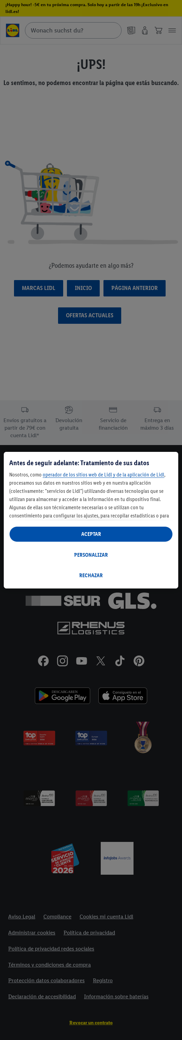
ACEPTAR (91, 534)
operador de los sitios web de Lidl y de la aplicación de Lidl (103, 474)
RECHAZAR (91, 575)
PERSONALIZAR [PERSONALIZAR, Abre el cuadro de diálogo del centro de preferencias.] (91, 555)
